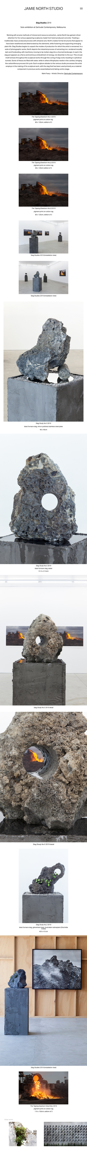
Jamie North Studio (43, 8)
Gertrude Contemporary (73, 73)
